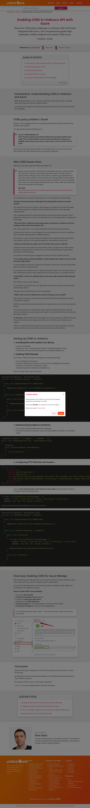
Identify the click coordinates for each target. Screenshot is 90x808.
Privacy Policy (41, 408)
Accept (61, 413)
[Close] (63, 394)
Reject (54, 413)
